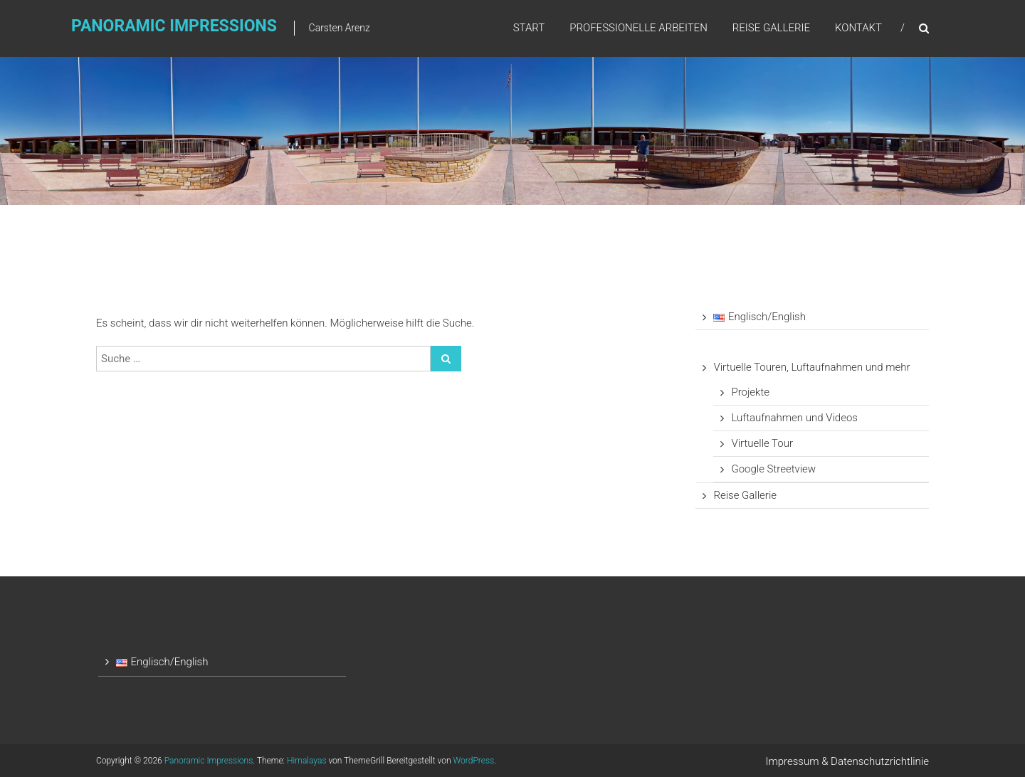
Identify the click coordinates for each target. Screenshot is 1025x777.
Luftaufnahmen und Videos (794, 417)
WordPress (474, 761)
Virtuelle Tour (762, 443)
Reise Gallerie (771, 27)
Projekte (750, 392)
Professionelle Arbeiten (638, 27)
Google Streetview (773, 468)
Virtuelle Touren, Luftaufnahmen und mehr (811, 367)
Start (529, 27)
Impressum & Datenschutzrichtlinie (848, 761)
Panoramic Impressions (174, 26)
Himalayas (306, 761)
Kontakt (858, 27)
